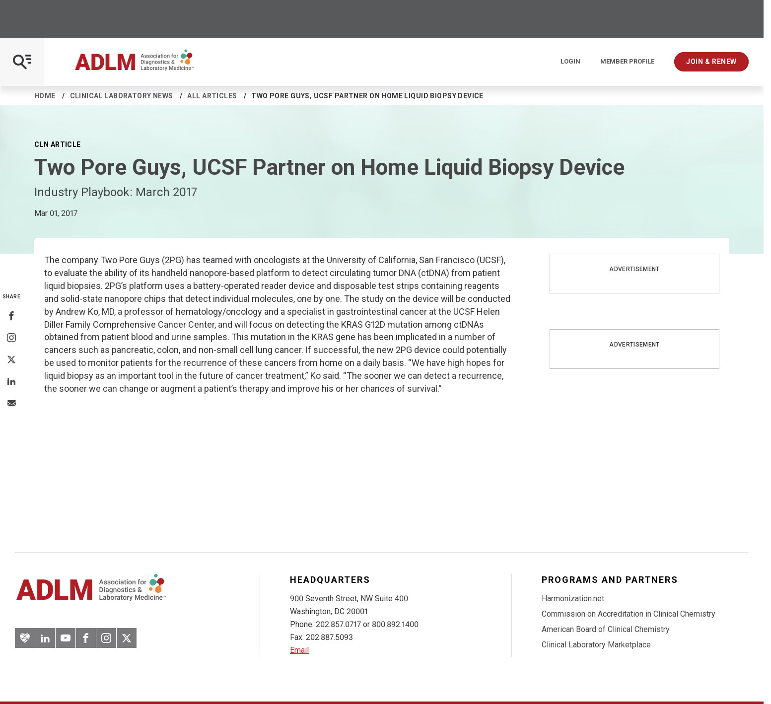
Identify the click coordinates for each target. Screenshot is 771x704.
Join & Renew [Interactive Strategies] (711, 62)
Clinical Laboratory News (121, 96)
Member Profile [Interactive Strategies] (627, 61)
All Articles (212, 96)
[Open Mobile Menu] (22, 62)
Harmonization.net (573, 598)
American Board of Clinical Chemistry (606, 629)
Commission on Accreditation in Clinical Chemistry (628, 614)
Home (45, 96)
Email (299, 650)
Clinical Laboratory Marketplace (596, 644)
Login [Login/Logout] (570, 61)
